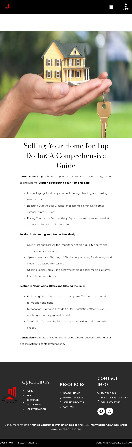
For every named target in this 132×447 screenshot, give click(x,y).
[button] (111, 7)
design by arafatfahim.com (114, 442)
